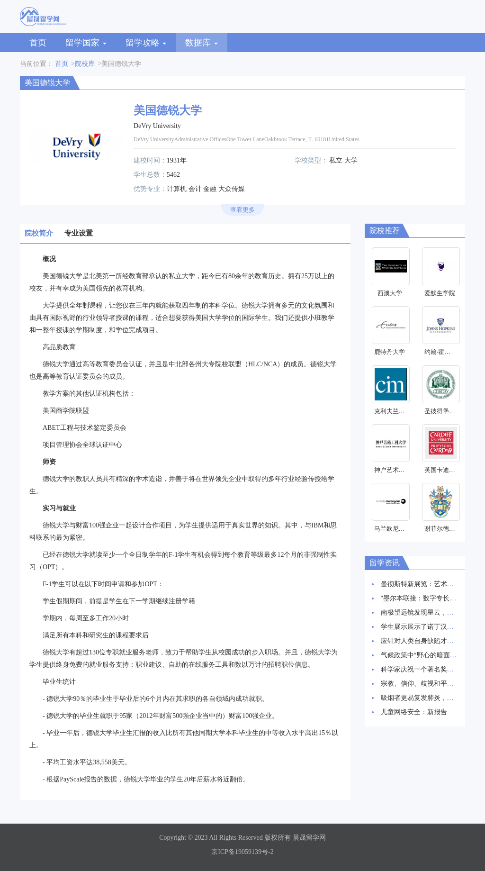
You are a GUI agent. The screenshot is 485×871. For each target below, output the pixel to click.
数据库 (201, 42)
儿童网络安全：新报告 (414, 712)
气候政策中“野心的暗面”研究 (423, 655)
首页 (37, 42)
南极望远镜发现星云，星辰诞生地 (430, 612)
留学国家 (86, 42)
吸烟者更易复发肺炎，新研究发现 (430, 697)
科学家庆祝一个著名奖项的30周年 (430, 669)
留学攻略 (146, 42)
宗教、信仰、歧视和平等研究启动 (430, 683)
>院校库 (83, 63)
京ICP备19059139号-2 (242, 851)
